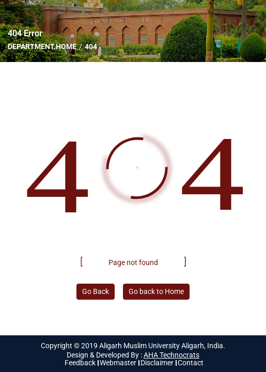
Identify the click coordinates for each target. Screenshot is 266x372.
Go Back (95, 291)
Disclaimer (157, 363)
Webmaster (118, 363)
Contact (191, 363)
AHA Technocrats (171, 355)
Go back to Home (156, 291)
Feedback (80, 363)
